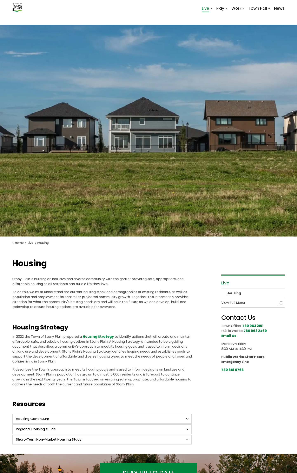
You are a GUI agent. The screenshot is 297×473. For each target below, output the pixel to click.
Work (236, 18)
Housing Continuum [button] (32, 418)
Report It (250, 6)
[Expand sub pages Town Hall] (269, 18)
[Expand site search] (280, 6)
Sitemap (267, 6)
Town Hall (258, 18)
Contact (234, 6)
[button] (249, 302)
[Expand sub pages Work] (243, 18)
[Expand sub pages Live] (211, 18)
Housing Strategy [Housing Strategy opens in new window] (98, 336)
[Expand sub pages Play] (226, 18)
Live (205, 18)
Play (220, 18)
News (279, 18)
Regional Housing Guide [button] (36, 429)
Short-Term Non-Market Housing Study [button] (48, 439)
